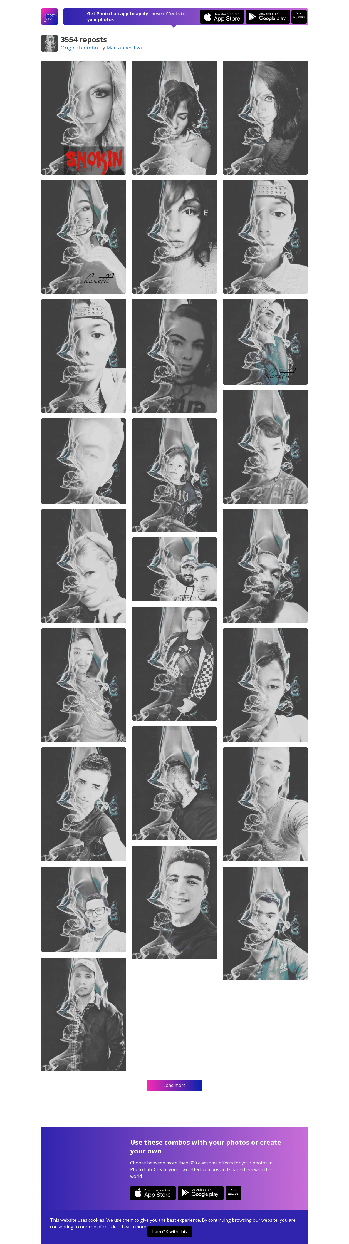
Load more (174, 1085)
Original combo (79, 47)
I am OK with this (169, 1232)
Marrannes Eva (124, 47)
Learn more (134, 1227)
